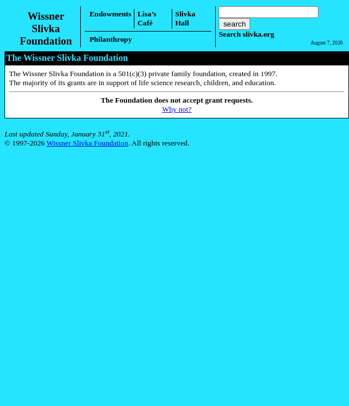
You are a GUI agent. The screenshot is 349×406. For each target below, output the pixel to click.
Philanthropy (110, 39)
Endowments (110, 14)
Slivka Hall (185, 18)
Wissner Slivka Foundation (87, 143)
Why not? (176, 109)
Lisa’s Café (146, 18)
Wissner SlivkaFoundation (46, 28)
